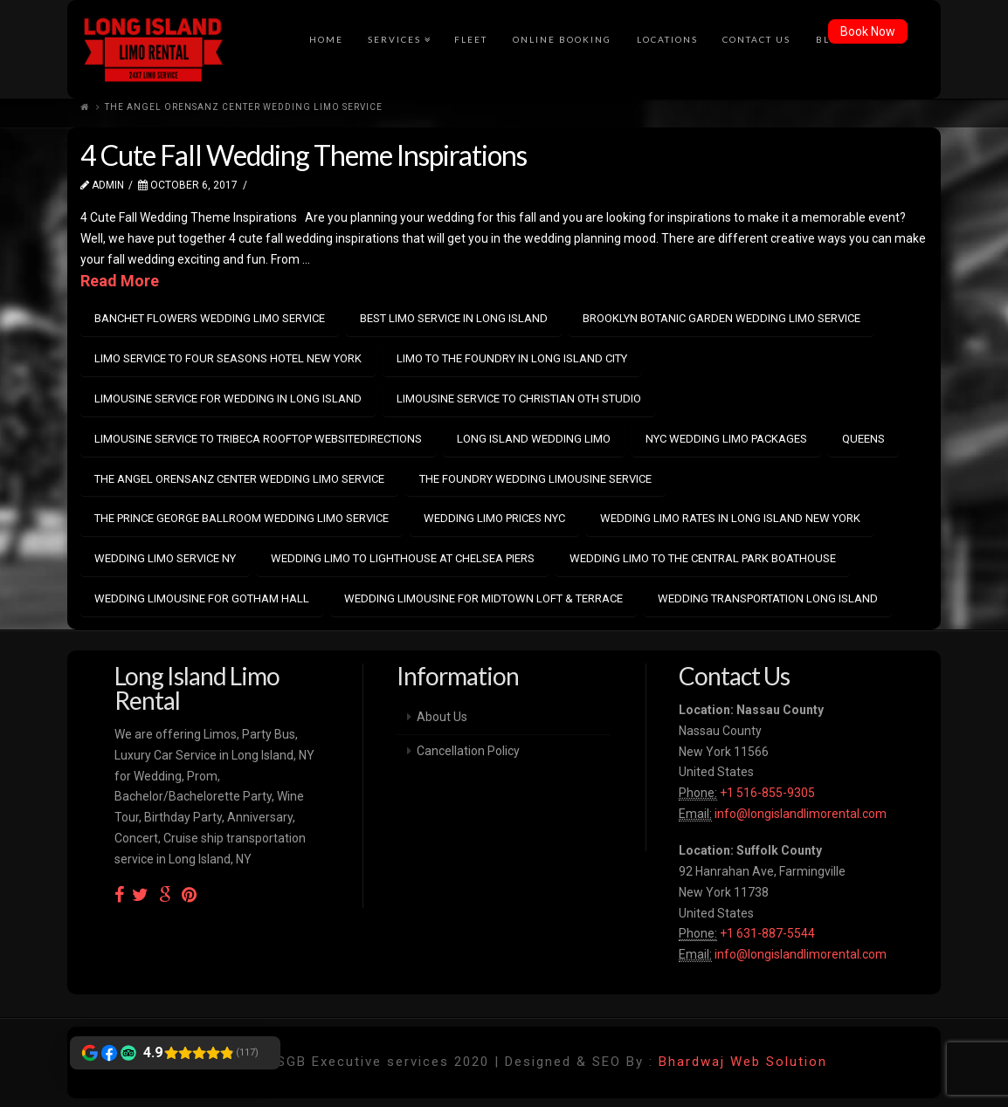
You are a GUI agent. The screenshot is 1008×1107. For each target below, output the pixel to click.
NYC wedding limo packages (726, 438)
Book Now (867, 31)
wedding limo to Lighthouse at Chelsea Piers (403, 558)
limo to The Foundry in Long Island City (512, 358)
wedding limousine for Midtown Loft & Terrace (483, 598)
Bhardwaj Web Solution (743, 1061)
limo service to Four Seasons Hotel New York (228, 358)
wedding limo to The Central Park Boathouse (703, 558)
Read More (119, 281)
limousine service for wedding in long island (228, 398)
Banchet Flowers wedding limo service (209, 318)
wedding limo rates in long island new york (730, 518)
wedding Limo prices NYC (494, 518)
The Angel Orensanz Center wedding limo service (239, 478)
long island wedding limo (534, 438)
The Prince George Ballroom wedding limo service (241, 518)
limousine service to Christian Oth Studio (519, 398)
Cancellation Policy (468, 751)
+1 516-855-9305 (766, 793)
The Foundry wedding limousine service (535, 478)
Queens (863, 438)
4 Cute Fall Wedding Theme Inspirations (303, 155)
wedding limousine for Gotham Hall (201, 598)
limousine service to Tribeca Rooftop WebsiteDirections (258, 438)
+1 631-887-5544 (766, 933)
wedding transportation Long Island (768, 598)
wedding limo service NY (165, 558)
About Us (442, 717)
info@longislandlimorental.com (801, 814)
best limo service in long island (454, 318)
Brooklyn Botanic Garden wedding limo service (721, 318)
